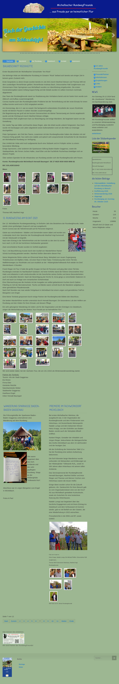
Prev (5, 35)
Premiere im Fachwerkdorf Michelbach (65, 407)
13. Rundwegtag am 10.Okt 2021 (20, 218)
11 (57, 621)
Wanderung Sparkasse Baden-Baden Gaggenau (22, 407)
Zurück (13, 621)
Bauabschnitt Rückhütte (18, 66)
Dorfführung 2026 (101, 191)
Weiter (64, 621)
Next (113, 35)
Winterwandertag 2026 (103, 194)
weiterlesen (96, 133)
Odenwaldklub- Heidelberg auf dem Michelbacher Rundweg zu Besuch (104, 185)
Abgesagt (98, 196)
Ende (72, 621)
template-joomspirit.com (59, 681)
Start (6, 621)
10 (52, 621)
